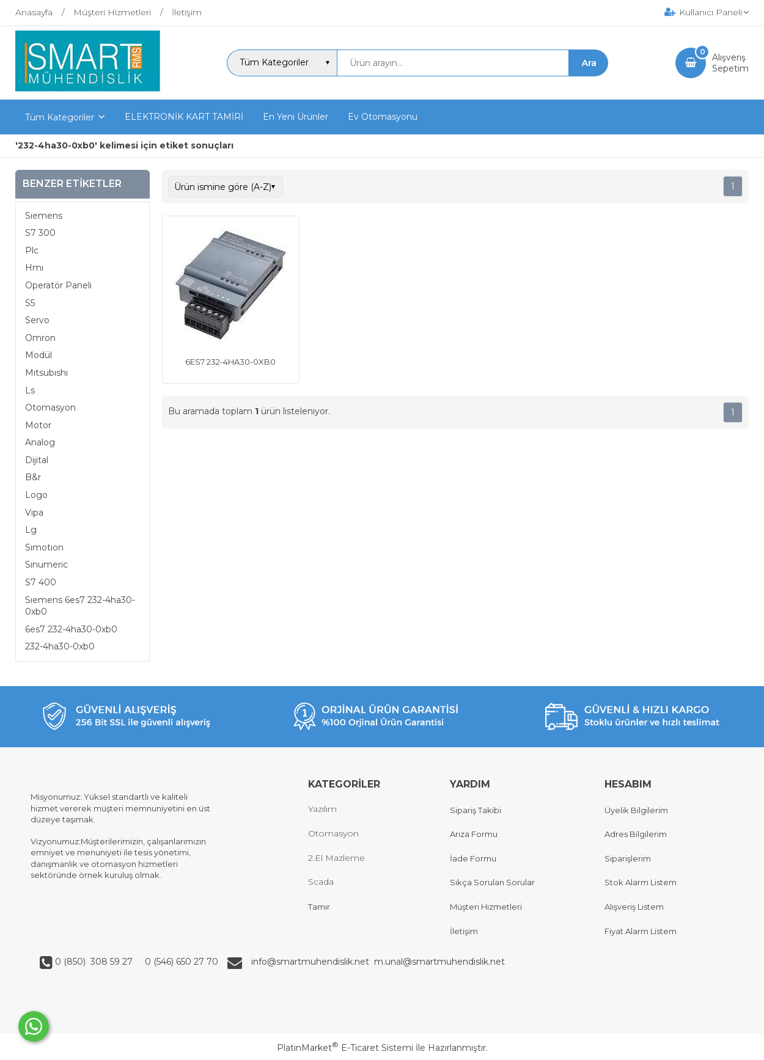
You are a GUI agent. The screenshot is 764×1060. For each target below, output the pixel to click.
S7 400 (40, 582)
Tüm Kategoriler (59, 117)
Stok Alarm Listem (640, 882)
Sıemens (43, 215)
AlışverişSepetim (730, 63)
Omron (40, 337)
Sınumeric (46, 564)
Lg (31, 529)
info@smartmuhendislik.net (312, 961)
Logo (36, 494)
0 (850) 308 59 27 (95, 961)
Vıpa (34, 512)
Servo (37, 320)
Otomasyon (50, 407)
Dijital (36, 460)
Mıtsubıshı (46, 372)
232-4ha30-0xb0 (60, 646)
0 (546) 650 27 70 (180, 961)
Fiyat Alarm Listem (640, 931)
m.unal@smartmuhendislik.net (439, 961)
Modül (38, 354)
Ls (30, 390)
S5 (30, 303)
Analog (40, 442)
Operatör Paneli (58, 285)
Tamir (319, 907)
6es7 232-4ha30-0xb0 (71, 629)
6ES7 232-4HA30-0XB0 (230, 362)
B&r (33, 477)
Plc (32, 250)
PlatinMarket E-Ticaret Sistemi (345, 1047)
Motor (38, 425)
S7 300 (40, 232)
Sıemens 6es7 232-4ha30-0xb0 (80, 606)
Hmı (34, 267)
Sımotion (44, 547)
